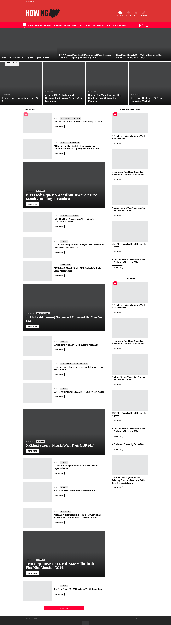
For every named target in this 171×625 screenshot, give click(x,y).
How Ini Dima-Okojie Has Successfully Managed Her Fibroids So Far (78, 368)
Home (30, 25)
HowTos (100, 25)
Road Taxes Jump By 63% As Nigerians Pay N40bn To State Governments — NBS (79, 246)
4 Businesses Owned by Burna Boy (128, 444)
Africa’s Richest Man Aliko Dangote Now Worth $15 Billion (128, 209)
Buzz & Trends (66, 118)
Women (67, 25)
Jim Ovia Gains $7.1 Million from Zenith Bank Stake (78, 589)
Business (48, 25)
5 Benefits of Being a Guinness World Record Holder (129, 137)
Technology (90, 25)
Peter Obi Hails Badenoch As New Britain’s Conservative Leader (74, 220)
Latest (120, 14)
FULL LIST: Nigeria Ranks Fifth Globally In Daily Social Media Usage (77, 269)
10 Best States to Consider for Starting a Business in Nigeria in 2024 (129, 260)
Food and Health (80, 364)
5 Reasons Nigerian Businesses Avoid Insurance (75, 490)
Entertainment (43, 313)
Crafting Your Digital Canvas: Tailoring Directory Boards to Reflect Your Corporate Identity (129, 480)
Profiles (38, 25)
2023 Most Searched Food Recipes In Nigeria (129, 245)
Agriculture (77, 25)
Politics (77, 118)
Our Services (120, 25)
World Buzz (73, 216)
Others (109, 25)
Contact (31, 2)
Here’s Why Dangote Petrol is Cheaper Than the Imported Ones (76, 467)
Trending (143, 14)
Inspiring (58, 25)
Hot (136, 14)
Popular (128, 14)
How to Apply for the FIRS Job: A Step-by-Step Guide (79, 391)
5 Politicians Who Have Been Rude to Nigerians (76, 344)
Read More (59, 127)
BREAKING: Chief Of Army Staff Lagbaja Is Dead (78, 121)
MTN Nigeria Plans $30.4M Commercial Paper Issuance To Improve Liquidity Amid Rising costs (76, 147)
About (25, 2)
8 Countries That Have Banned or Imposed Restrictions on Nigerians (128, 173)
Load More (64, 608)
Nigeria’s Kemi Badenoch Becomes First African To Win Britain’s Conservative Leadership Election (77, 516)
